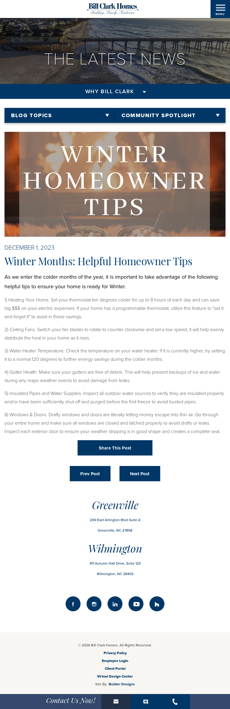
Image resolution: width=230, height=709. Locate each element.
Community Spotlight (159, 115)
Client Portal (115, 668)
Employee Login (115, 661)
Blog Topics (31, 115)
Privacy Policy (115, 653)
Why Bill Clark (109, 91)
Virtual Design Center (115, 676)
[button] (116, 701)
